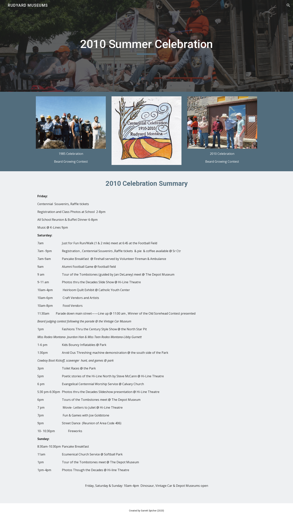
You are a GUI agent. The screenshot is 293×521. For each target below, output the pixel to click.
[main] (146, 45)
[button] (288, 5)
